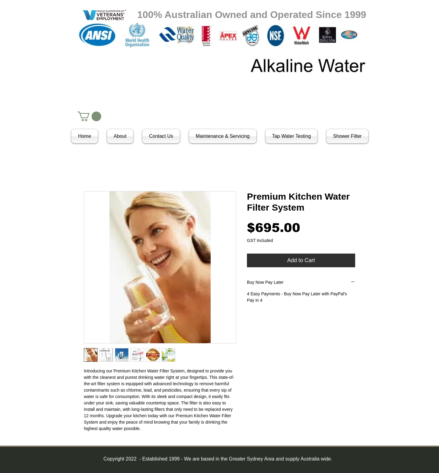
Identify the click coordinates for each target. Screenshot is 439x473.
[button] (89, 116)
